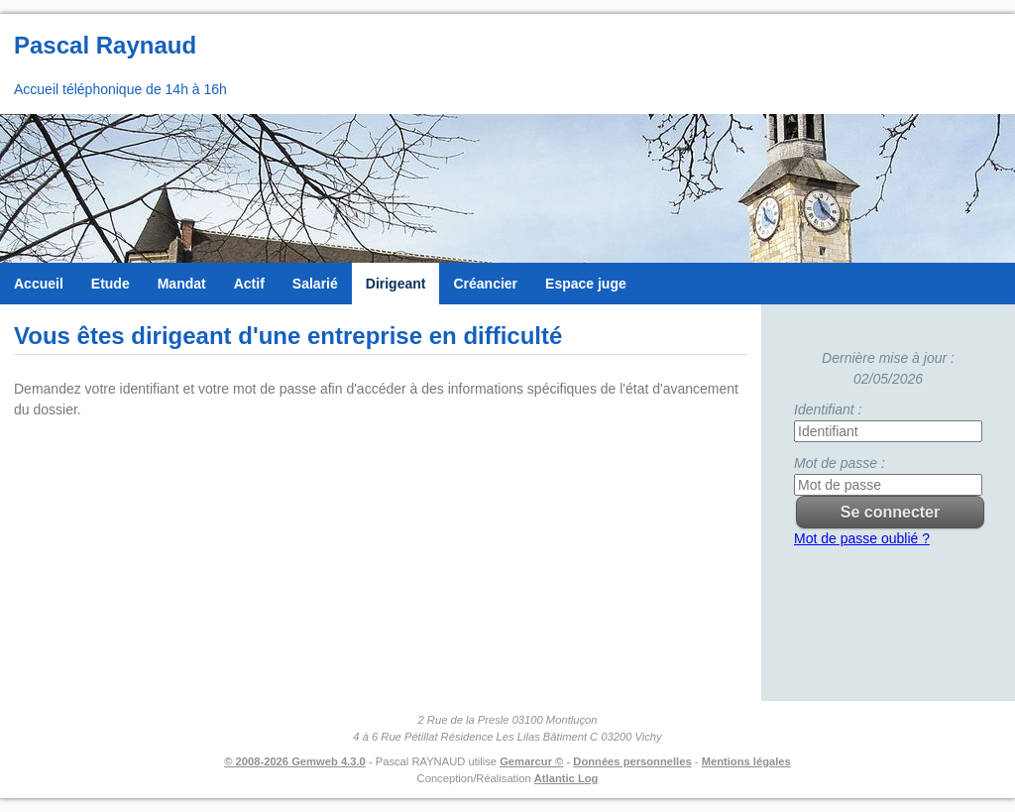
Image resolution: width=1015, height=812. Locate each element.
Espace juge (585, 283)
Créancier (485, 283)
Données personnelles (632, 761)
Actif (249, 283)
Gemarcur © (531, 761)
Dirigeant (396, 283)
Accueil (38, 283)
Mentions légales (746, 761)
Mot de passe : (839, 463)
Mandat (182, 283)
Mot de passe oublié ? (862, 538)
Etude (110, 283)
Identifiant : (828, 409)
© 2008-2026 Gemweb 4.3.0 (295, 761)
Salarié (315, 283)
